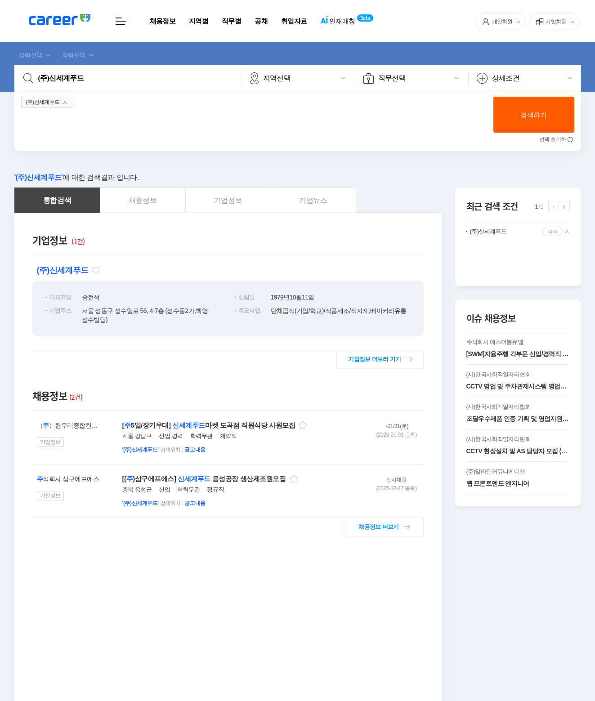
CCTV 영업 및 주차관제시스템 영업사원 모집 (518, 386)
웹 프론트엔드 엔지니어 (497, 483)
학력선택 (74, 54)
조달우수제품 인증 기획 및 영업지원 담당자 (518, 418)
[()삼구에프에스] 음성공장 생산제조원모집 (204, 478)
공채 (261, 21)
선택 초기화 (552, 139)
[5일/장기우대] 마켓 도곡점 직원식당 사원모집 (208, 425)
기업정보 (50, 442)
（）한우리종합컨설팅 (69, 425)
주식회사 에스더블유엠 (494, 342)
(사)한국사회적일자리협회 (498, 374)
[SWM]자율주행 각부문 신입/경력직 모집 (518, 353)
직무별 (231, 21)
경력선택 (31, 54)
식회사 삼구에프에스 (68, 478)
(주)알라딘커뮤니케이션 (495, 471)
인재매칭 (337, 21)
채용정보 (162, 21)
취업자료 (294, 21)
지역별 (198, 21)
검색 (552, 231)
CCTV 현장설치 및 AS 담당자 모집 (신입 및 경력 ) (518, 451)
